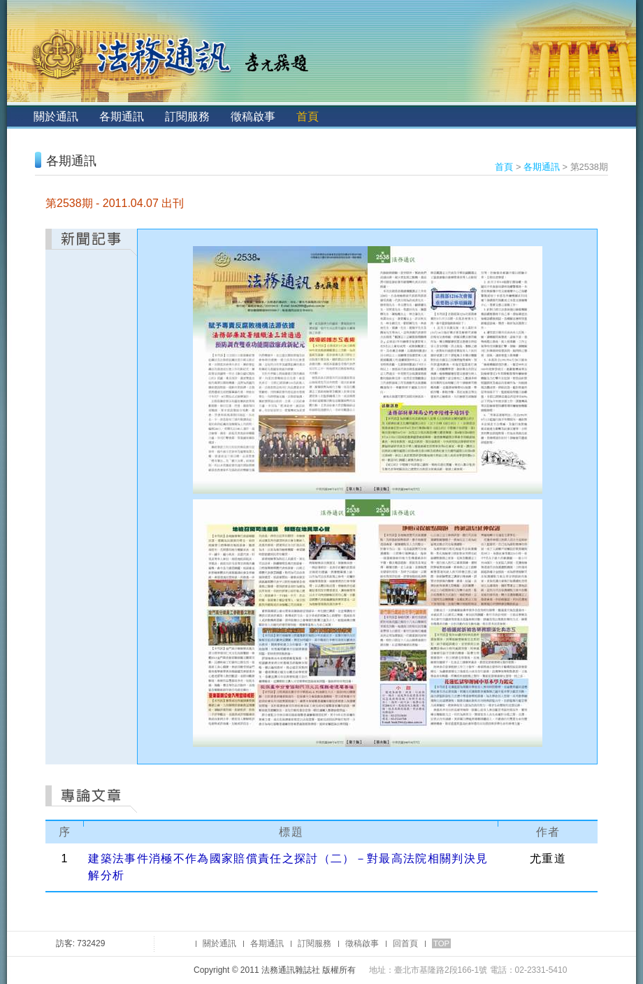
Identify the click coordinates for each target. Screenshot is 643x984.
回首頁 (405, 943)
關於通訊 (56, 116)
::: (18, 116)
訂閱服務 (187, 116)
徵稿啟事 (253, 116)
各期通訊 (121, 116)
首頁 (307, 116)
